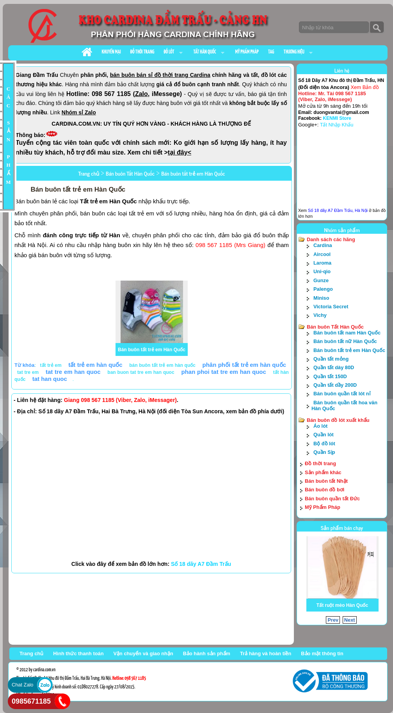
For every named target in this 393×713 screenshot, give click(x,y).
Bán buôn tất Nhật (326, 481)
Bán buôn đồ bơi (324, 490)
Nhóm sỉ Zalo (79, 112)
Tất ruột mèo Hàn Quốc (342, 605)
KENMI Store (337, 118)
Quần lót (323, 434)
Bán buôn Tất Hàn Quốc (335, 327)
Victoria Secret (330, 306)
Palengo (323, 289)
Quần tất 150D (330, 376)
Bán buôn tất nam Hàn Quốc (347, 333)
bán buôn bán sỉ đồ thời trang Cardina (160, 75)
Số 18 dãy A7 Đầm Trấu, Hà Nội (338, 210)
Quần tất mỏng (331, 359)
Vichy (320, 315)
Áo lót (320, 426)
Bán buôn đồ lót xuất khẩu (338, 420)
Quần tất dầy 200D (335, 385)
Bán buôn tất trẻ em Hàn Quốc (151, 349)
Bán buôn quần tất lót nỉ (341, 394)
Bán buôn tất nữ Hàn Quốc (345, 341)
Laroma (322, 263)
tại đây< (179, 152)
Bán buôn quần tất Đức (332, 498)
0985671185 (31, 701)
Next (349, 620)
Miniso (321, 298)
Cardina (322, 245)
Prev (332, 620)
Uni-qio (322, 271)
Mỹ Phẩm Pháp (322, 507)
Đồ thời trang (320, 463)
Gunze (321, 280)
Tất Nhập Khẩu (337, 125)
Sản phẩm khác (323, 472)
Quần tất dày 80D (333, 367)
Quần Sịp (324, 452)
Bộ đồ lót (324, 443)
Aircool (322, 254)
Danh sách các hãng (331, 239)
